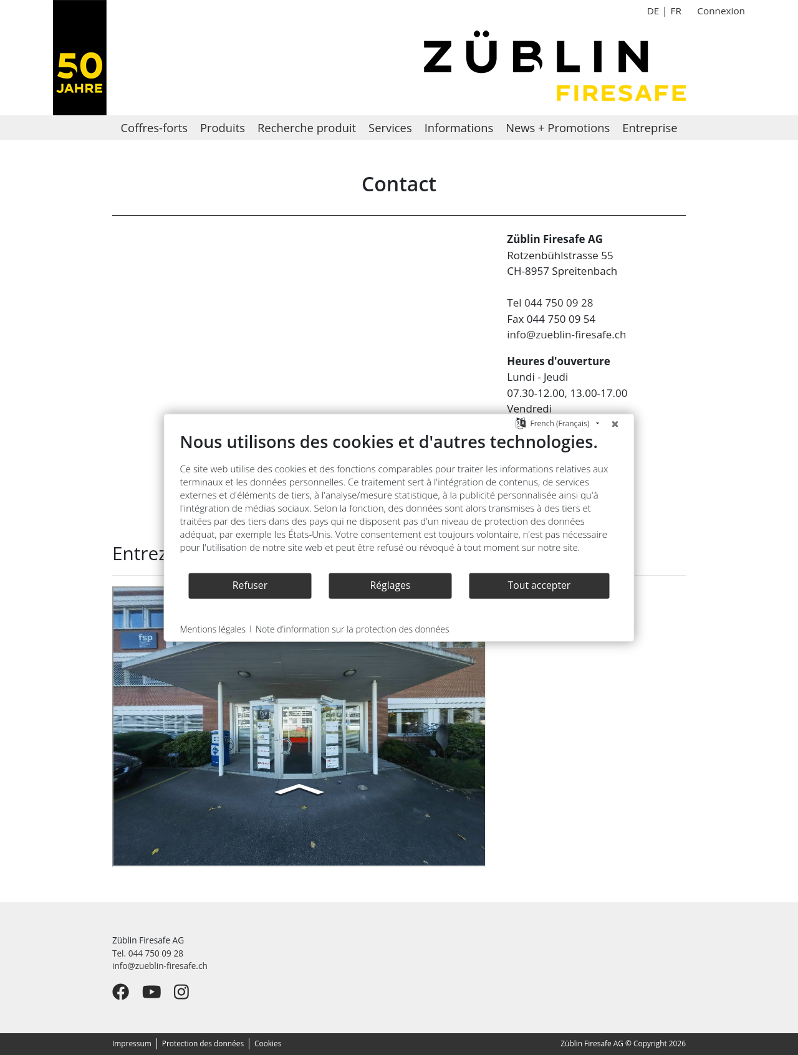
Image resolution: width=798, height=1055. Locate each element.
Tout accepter (539, 585)
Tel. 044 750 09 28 (147, 953)
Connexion (721, 10)
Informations (459, 127)
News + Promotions (558, 127)
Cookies (267, 1043)
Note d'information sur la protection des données (352, 628)
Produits (222, 127)
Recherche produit (306, 127)
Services (390, 127)
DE (653, 10)
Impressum (131, 1043)
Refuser (250, 585)
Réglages (390, 585)
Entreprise (649, 127)
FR (675, 10)
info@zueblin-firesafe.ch (566, 334)
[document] (399, 501)
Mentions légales (213, 628)
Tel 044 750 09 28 (550, 302)
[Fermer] (615, 423)
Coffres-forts (154, 127)
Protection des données (203, 1043)
